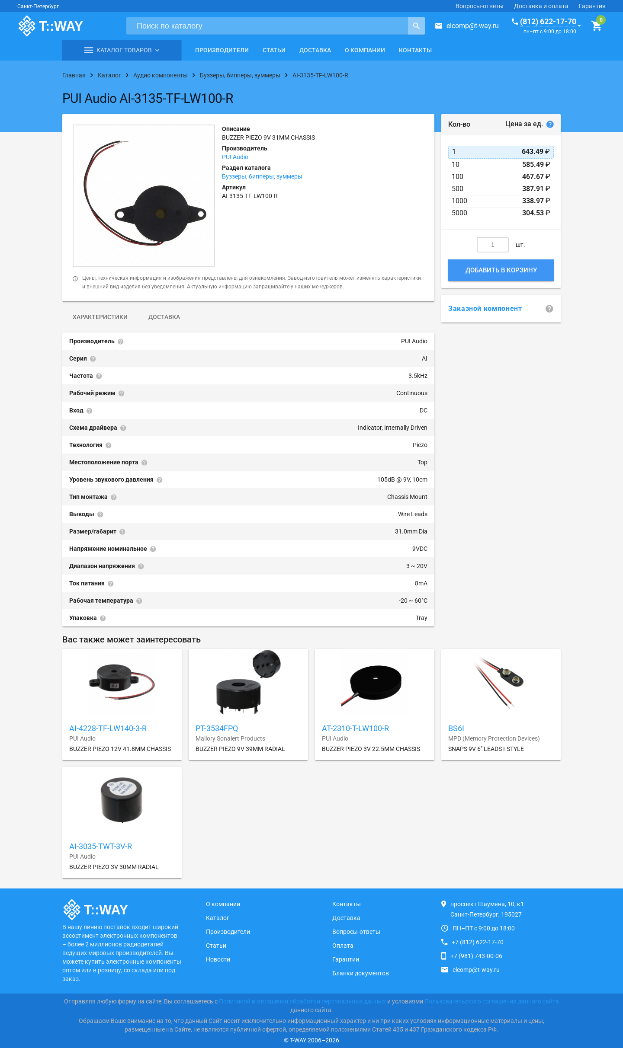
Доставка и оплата (541, 6)
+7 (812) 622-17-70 (478, 942)
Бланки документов (360, 973)
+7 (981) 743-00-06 (476, 955)
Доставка (315, 50)
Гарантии (345, 959)
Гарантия (592, 6)
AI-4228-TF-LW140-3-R (108, 728)
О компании (365, 50)
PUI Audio (235, 156)
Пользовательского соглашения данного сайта (491, 1001)
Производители (222, 50)
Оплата (342, 945)
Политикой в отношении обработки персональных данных (302, 1001)
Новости (218, 959)
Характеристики (100, 316)
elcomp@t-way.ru (472, 26)
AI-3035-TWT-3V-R (100, 846)
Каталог (217, 917)
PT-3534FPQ (217, 728)
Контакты (415, 50)
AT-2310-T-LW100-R (355, 728)
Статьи (274, 50)
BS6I (456, 728)
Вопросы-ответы (480, 6)
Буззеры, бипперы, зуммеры (262, 176)
